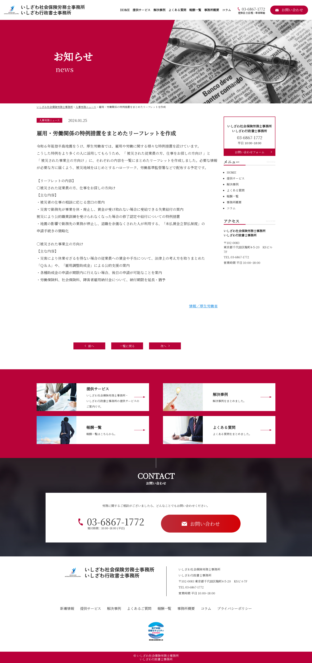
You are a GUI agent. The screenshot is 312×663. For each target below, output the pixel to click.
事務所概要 (211, 10)
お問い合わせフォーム (249, 152)
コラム (226, 10)
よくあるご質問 (139, 608)
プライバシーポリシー (234, 608)
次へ (163, 346)
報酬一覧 (195, 10)
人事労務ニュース (49, 120)
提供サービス (141, 10)
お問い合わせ (205, 523)
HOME (125, 10)
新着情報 (67, 608)
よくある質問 (177, 10)
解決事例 (159, 10)
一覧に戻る (127, 346)
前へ (91, 346)
